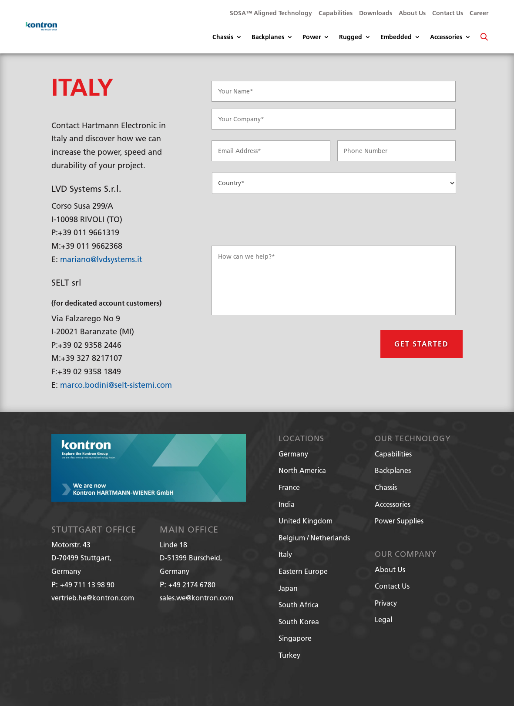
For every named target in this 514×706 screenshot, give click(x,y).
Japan (288, 588)
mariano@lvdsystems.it (101, 259)
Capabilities (336, 13)
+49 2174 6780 (191, 584)
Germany (293, 453)
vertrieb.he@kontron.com (92, 597)
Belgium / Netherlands (314, 537)
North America (302, 470)
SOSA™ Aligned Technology (271, 13)
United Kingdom (306, 520)
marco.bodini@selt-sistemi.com (116, 385)
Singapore (295, 638)
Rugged (350, 37)
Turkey (289, 654)
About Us (412, 13)
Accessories (446, 37)
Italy (285, 554)
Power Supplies (399, 520)
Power (311, 37)
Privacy (386, 602)
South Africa (299, 604)
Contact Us (447, 13)
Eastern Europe (303, 571)
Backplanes (268, 37)
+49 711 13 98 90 (87, 584)
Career (479, 13)
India (287, 504)
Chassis (222, 37)
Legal (383, 619)
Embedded (396, 37)
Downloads (375, 13)
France (289, 487)
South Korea (299, 621)
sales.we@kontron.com (196, 597)
